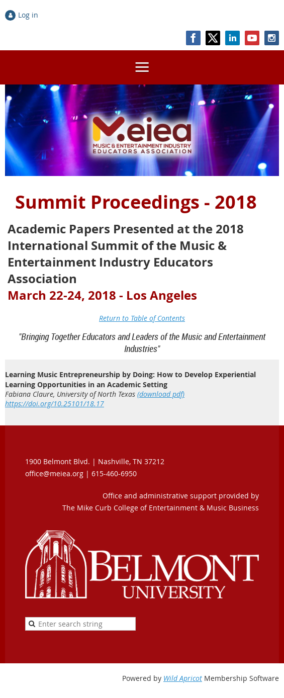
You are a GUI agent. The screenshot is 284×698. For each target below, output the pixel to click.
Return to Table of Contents (142, 318)
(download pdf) (160, 394)
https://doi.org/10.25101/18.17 (54, 403)
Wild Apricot (182, 678)
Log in (28, 15)
